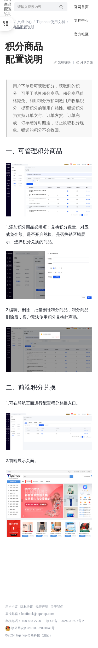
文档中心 (24, 22)
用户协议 (11, 607)
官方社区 (81, 34)
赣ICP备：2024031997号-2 (65, 621)
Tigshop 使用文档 (51, 22)
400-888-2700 (31, 621)
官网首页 (81, 7)
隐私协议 (26, 607)
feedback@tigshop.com (37, 614)
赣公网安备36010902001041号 (30, 628)
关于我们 (57, 607)
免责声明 (42, 607)
